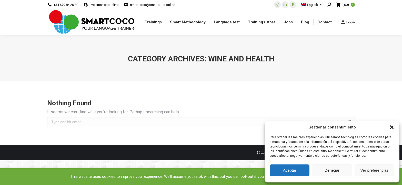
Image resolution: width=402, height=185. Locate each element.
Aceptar (289, 170)
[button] (391, 127)
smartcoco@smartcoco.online (152, 5)
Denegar (332, 170)
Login (348, 22)
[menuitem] (153, 22)
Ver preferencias (374, 170)
